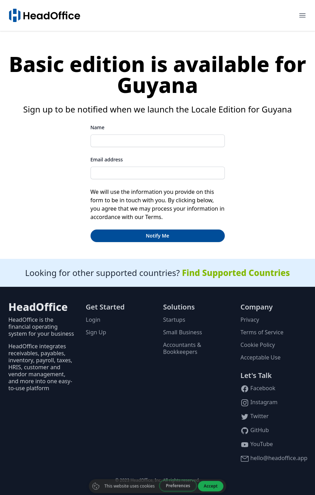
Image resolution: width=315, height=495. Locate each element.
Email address (107, 159)
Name (98, 127)
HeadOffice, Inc (145, 480)
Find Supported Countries (236, 272)
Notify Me (157, 235)
